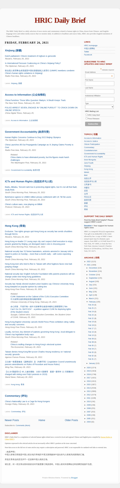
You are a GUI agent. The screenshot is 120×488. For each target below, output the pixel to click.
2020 (89, 368)
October (92, 275)
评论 (24, 412)
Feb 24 (91, 312)
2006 (89, 415)
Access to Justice (91, 141)
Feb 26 (91, 305)
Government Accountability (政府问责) (27, 131)
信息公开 (87, 178)
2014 (89, 388)
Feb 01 (91, 359)
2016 (89, 381)
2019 (89, 371)
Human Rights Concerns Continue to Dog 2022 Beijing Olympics (33, 137)
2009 (89, 405)
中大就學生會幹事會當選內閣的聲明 (25, 299)
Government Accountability (21, 170)
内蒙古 (87, 188)
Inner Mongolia (90, 160)
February (92, 302)
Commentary (16, 412)
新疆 (20, 83)
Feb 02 (91, 356)
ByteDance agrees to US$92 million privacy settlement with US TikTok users (38, 197)
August (92, 281)
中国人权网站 (89, 49)
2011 (89, 398)
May (91, 292)
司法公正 (87, 197)
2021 (89, 265)
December (93, 268)
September (93, 278)
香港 (22, 385)
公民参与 (87, 184)
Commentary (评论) (16, 395)
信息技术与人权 (37, 215)
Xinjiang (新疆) (13, 50)
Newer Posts (12, 420)
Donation (88, 226)
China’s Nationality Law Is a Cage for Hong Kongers (27, 401)
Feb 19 (91, 322)
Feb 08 (91, 342)
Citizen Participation (92, 144)
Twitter (86, 52)
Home (42, 420)
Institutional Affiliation (93, 96)
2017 (89, 378)
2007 (89, 412)
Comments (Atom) (23, 425)
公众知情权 (33, 120)
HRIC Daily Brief (60, 20)
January (92, 363)
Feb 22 (91, 318)
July (91, 285)
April (91, 295)
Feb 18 (91, 325)
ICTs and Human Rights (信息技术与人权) (29, 181)
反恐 (86, 191)
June (91, 288)
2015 (89, 385)
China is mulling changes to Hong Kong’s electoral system (35, 344)
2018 (89, 374)
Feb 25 (91, 308)
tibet (85, 175)
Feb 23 (91, 315)
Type (87, 103)
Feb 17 (91, 328)
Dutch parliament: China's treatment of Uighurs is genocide (30, 56)
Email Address (99, 72)
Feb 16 (91, 332)
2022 (89, 262)
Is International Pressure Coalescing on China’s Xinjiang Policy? (33, 63)
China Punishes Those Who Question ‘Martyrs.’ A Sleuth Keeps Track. (35, 100)
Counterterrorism (90, 150)
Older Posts (71, 420)
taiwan (86, 172)
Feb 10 (91, 335)
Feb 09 (91, 339)
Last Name (89, 88)
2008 (89, 408)
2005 (89, 419)
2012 (89, 395)
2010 (89, 402)
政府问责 (36, 170)
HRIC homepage (90, 45)
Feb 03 (91, 352)
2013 (89, 391)
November (93, 271)
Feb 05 (91, 345)
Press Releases (93, 119)
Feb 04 (91, 349)
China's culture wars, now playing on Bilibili (23, 204)
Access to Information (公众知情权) (25, 94)
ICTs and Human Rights (20, 215)
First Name (89, 80)
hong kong (15, 385)
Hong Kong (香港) (15, 225)
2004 (89, 422)
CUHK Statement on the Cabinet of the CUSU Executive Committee (39, 296)
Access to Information (19, 120)
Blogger (74, 478)
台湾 (86, 194)
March (91, 298)
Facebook (88, 55)
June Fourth (88, 163)
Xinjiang (14, 83)
